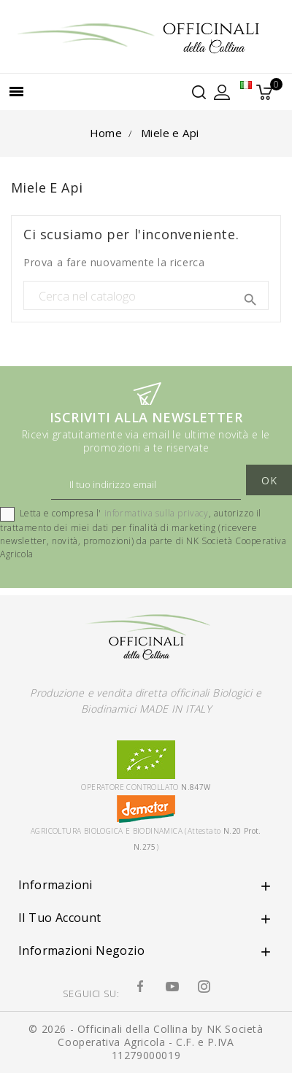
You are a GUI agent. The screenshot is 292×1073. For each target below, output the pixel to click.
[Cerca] (146, 296)
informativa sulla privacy (156, 514)
